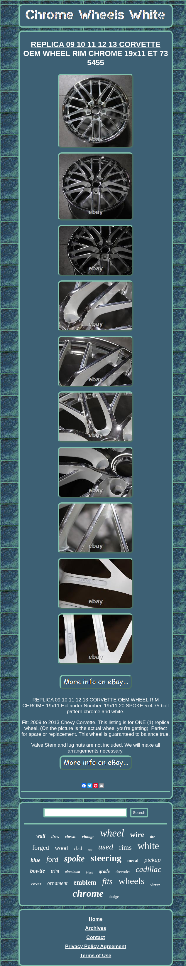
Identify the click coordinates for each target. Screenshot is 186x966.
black (89, 872)
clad (78, 848)
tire (152, 837)
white (148, 846)
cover (36, 883)
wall (40, 836)
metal (132, 860)
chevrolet (123, 871)
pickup (152, 859)
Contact (95, 937)
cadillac (148, 869)
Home (95, 919)
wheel (112, 833)
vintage (88, 836)
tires (55, 836)
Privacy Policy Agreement (95, 946)
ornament (57, 883)
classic (70, 836)
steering (106, 858)
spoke (74, 858)
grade (104, 871)
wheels (132, 881)
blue (35, 860)
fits (107, 881)
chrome (88, 893)
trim (55, 871)
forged (40, 847)
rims (125, 847)
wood (61, 848)
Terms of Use (95, 955)
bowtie (37, 871)
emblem (84, 882)
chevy (155, 884)
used (105, 846)
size (90, 849)
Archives (95, 928)
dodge (114, 896)
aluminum (72, 872)
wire (137, 834)
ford (52, 859)
